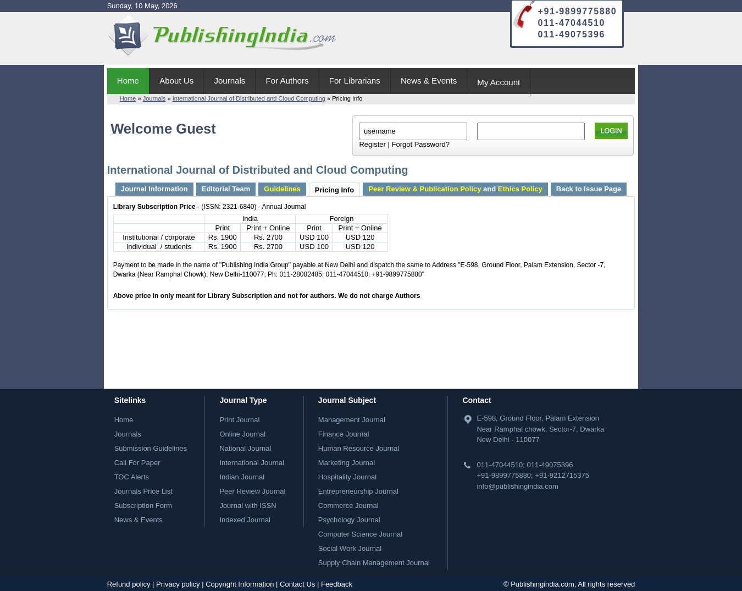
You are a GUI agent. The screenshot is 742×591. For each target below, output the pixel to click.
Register (372, 144)
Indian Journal (241, 477)
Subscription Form (143, 505)
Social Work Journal (349, 548)
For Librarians (354, 80)
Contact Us (297, 584)
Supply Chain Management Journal (374, 563)
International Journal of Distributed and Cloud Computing (249, 98)
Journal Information (154, 189)
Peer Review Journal (252, 491)
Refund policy (129, 584)
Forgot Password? (420, 144)
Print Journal (239, 420)
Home (128, 80)
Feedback (336, 584)
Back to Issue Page (589, 189)
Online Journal (242, 434)
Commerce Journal (348, 505)
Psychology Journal (349, 520)
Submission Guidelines (150, 448)
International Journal (251, 463)
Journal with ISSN (247, 505)
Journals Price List (143, 491)
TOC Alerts (131, 477)
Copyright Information (240, 584)
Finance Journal (343, 434)
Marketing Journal (346, 463)
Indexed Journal (244, 520)
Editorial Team (226, 189)
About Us (176, 80)
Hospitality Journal (347, 477)
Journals (229, 80)
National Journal (245, 448)
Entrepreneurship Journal (358, 491)
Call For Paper (137, 463)
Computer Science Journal (360, 534)
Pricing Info (335, 190)
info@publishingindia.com (517, 486)
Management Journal (351, 420)
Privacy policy (178, 584)
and (455, 189)
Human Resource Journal (358, 448)
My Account (498, 82)
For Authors (287, 80)
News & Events (429, 80)
